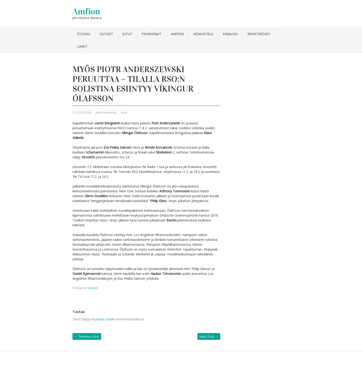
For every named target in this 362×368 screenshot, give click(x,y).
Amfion (86, 11)
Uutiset (106, 34)
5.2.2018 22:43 (81, 112)
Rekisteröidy (258, 34)
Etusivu (83, 34)
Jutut (127, 34)
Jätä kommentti (106, 112)
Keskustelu (203, 34)
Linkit (82, 46)
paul (124, 112)
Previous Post (86, 336)
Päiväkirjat (151, 34)
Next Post (208, 336)
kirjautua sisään (103, 319)
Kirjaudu (230, 34)
